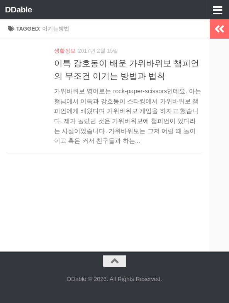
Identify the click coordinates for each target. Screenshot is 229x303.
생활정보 (65, 51)
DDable (18, 9)
